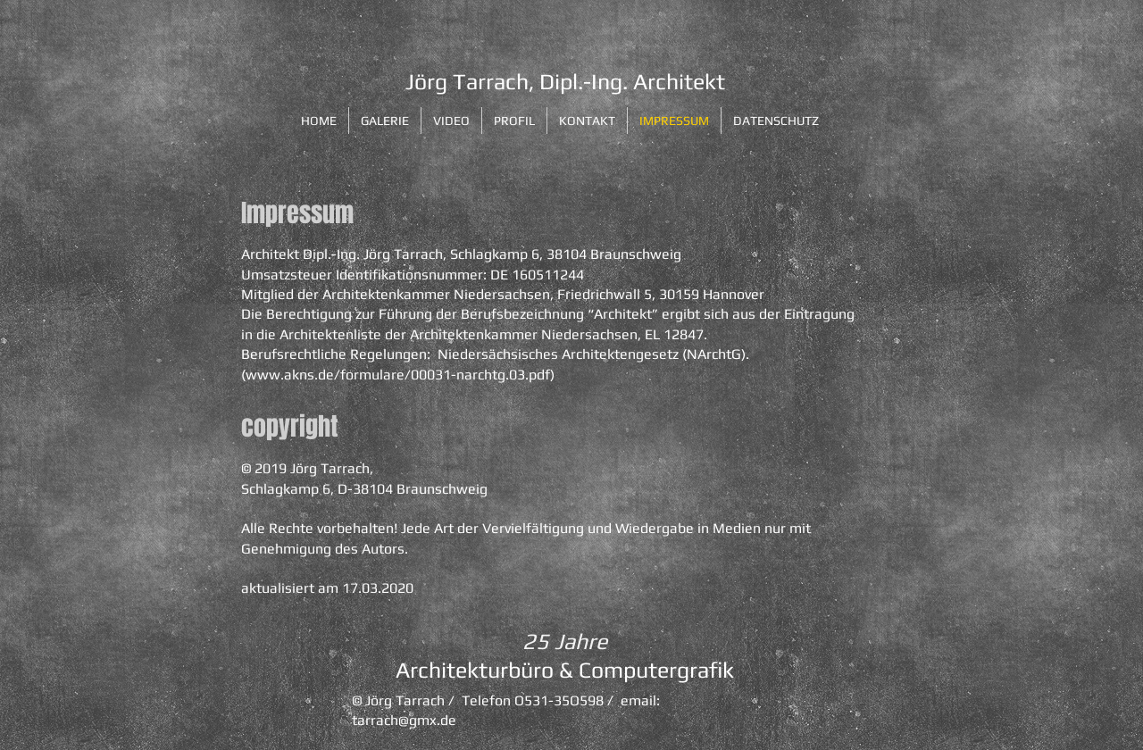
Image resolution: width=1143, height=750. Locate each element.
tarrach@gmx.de (404, 720)
